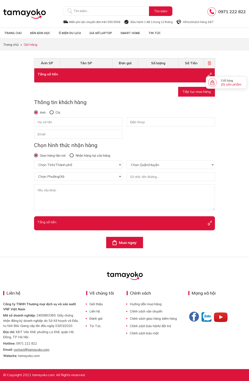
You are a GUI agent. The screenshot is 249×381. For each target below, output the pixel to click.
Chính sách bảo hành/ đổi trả (150, 326)
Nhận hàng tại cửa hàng (92, 155)
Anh (42, 112)
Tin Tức (95, 326)
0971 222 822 (232, 11)
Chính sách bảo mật (144, 333)
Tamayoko (24, 14)
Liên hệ (94, 311)
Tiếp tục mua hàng (196, 91)
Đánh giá (95, 319)
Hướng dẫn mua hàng (146, 304)
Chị (57, 112)
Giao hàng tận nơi (52, 155)
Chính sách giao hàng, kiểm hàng (153, 319)
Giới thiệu (96, 304)
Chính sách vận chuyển (146, 311)
